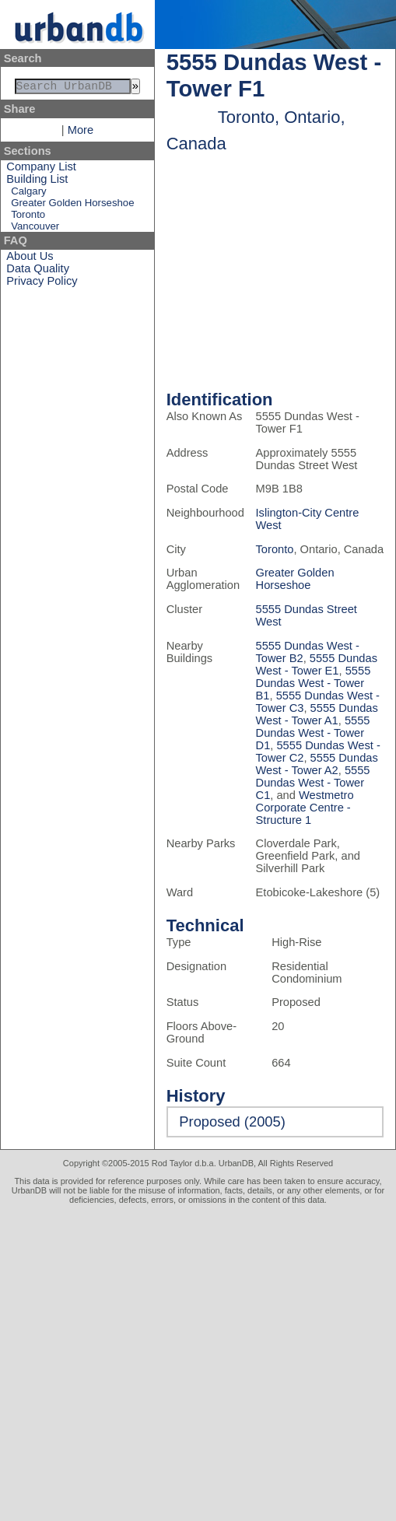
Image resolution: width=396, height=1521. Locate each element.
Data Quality (37, 271)
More (80, 133)
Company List (41, 169)
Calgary (28, 194)
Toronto (28, 217)
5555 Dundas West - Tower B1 (313, 683)
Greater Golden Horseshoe (72, 206)
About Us (29, 259)
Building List (37, 182)
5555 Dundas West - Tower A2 (317, 764)
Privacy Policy (41, 284)
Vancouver (35, 229)
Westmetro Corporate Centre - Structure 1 (305, 807)
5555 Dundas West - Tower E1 (316, 664)
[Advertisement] (146, 1358)
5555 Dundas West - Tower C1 (313, 782)
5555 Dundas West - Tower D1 (313, 733)
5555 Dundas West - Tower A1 (317, 714)
